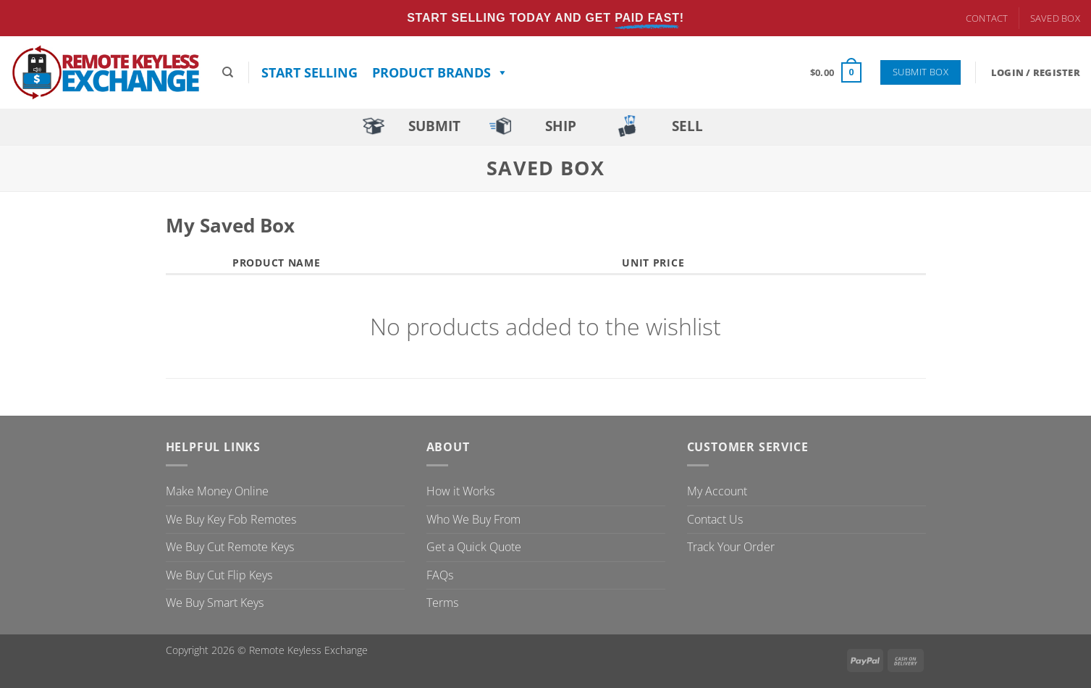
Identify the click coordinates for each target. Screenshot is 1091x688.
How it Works (460, 491)
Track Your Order (731, 547)
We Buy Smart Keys (215, 603)
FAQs (439, 575)
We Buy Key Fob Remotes (231, 519)
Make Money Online (217, 491)
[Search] (227, 72)
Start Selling (309, 72)
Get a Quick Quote (473, 547)
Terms (442, 603)
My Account (717, 491)
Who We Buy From (473, 519)
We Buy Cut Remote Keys (230, 547)
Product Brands (440, 72)
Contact (987, 18)
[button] (836, 72)
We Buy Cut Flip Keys (219, 575)
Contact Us (715, 519)
